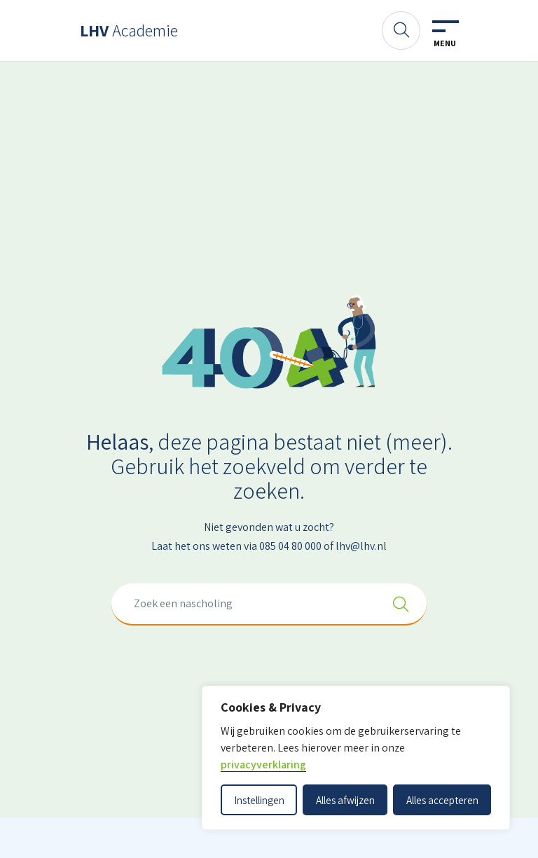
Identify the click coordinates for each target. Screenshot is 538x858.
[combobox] (269, 604)
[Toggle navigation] (445, 34)
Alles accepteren (442, 800)
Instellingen (259, 800)
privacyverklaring (263, 764)
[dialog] (356, 758)
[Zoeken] (401, 30)
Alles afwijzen (345, 800)
